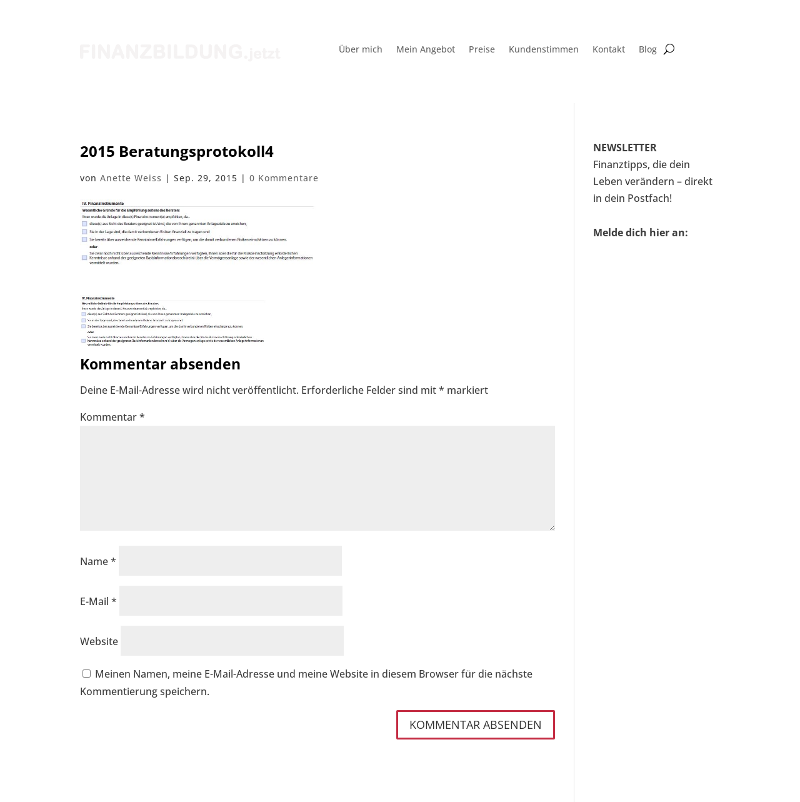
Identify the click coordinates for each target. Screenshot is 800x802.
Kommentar (112, 417)
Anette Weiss (131, 178)
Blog (648, 50)
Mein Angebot (425, 50)
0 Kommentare (284, 178)
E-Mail (98, 601)
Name (98, 561)
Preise (482, 50)
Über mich (360, 50)
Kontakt (608, 50)
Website (99, 641)
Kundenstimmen (544, 50)
